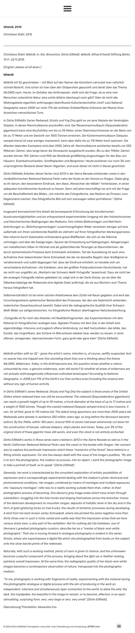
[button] (67, 8)
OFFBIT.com (93, 626)
